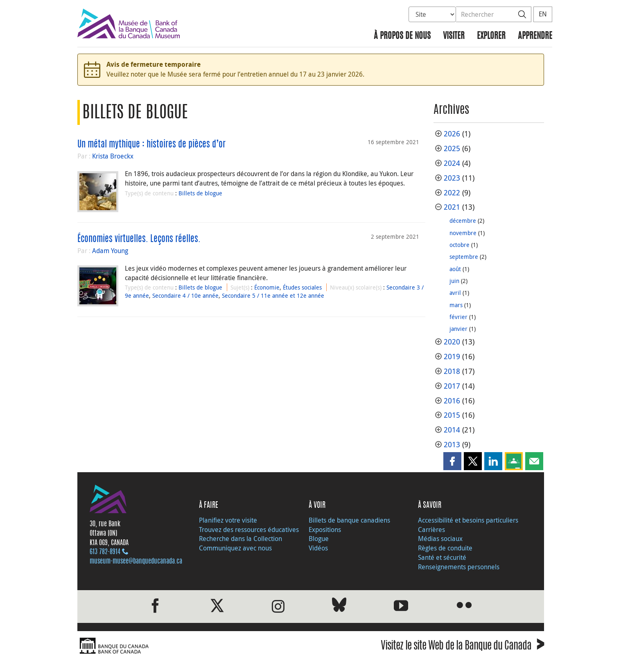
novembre (462, 233)
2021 (452, 207)
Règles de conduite (445, 547)
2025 (452, 148)
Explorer (491, 36)
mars (456, 305)
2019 (452, 356)
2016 (452, 400)
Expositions (325, 529)
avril (455, 293)
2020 (452, 341)
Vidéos (318, 547)
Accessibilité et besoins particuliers (468, 520)
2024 (452, 163)
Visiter (454, 36)
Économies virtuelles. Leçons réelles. (139, 239)
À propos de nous (402, 36)
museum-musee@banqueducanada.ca (136, 561)
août (455, 269)
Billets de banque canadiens (349, 520)
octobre (459, 245)
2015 (452, 415)
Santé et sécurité (442, 557)
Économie (267, 287)
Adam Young (110, 250)
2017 (452, 386)
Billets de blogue (200, 193)
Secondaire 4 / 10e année (185, 295)
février (458, 317)
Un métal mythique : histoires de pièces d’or (151, 144)
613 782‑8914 (105, 552)
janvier (458, 329)
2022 (452, 192)
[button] (452, 461)
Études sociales (302, 287)
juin (454, 281)
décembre (462, 220)
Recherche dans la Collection (240, 538)
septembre (463, 256)
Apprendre (535, 36)
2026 (452, 133)
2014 (452, 430)
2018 (452, 371)
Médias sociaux (440, 538)
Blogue (319, 538)
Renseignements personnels (458, 566)
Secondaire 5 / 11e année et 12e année (273, 295)
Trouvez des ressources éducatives (249, 529)
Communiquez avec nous (235, 547)
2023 (452, 178)
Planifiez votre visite (228, 520)
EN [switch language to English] (543, 13)
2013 (452, 444)
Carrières (431, 529)
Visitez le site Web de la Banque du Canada (462, 646)
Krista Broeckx (112, 156)
